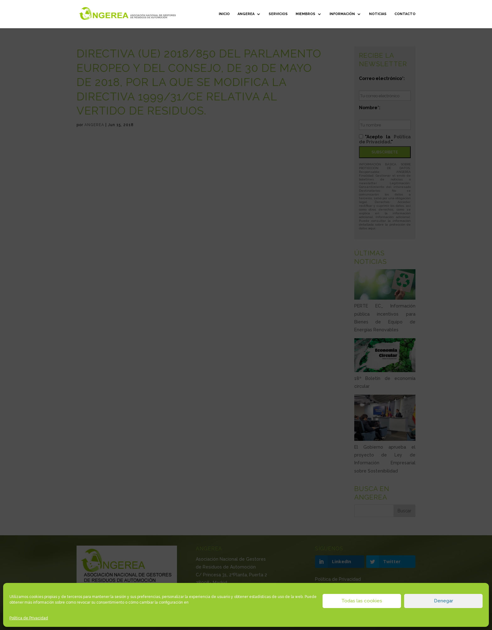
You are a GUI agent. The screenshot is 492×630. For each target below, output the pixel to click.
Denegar (443, 601)
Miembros (305, 14)
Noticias (378, 14)
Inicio (224, 14)
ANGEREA (246, 14)
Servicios (278, 14)
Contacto (404, 14)
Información (342, 14)
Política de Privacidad (28, 618)
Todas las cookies (361, 601)
